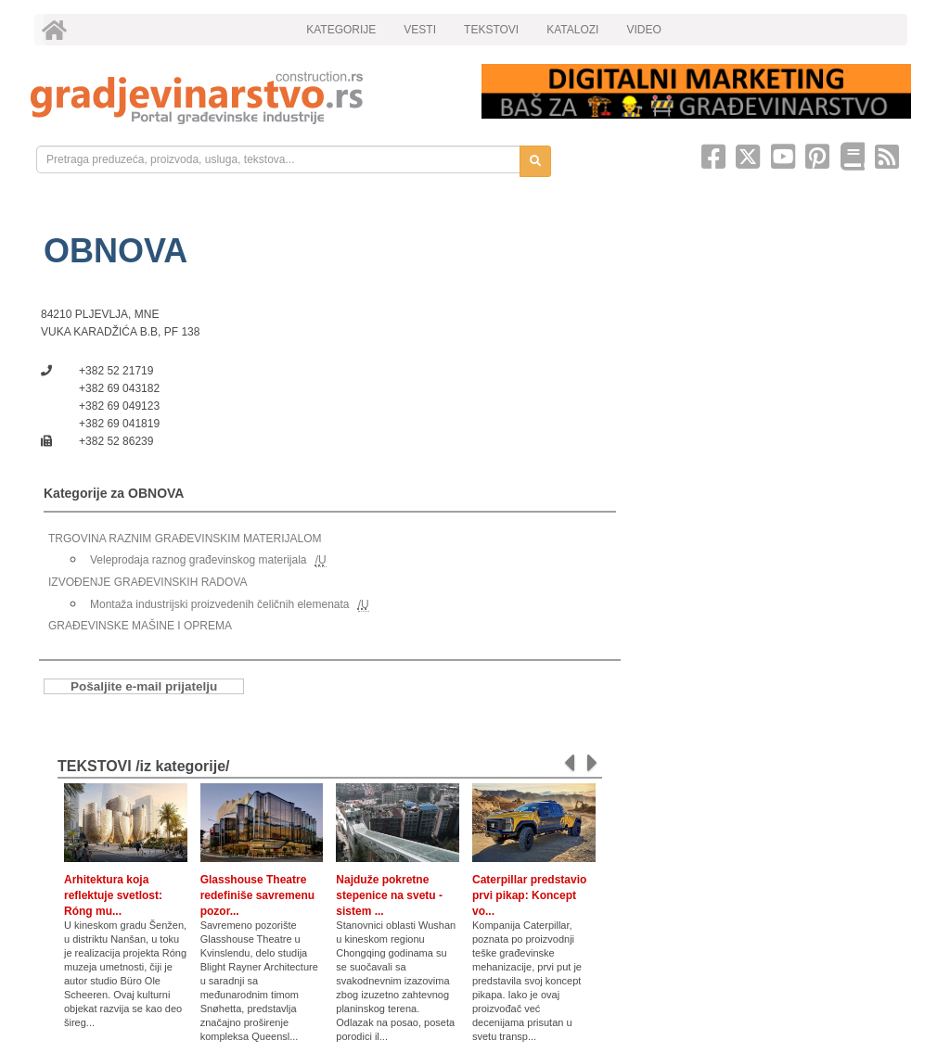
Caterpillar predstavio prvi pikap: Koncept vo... (529, 895)
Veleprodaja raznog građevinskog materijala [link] (198, 559)
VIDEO (643, 29)
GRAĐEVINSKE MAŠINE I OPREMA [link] (140, 625)
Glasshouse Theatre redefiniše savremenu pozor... (257, 895)
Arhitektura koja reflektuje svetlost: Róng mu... (113, 895)
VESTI (420, 29)
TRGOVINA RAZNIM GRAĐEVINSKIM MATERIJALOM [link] (184, 538)
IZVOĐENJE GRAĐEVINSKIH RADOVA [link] (147, 582)
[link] (243, 98)
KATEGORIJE (341, 29)
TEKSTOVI (491, 29)
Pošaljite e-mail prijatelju (144, 686)
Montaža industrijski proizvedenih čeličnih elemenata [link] (219, 604)
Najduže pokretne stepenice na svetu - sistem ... (389, 895)
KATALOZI (572, 29)
